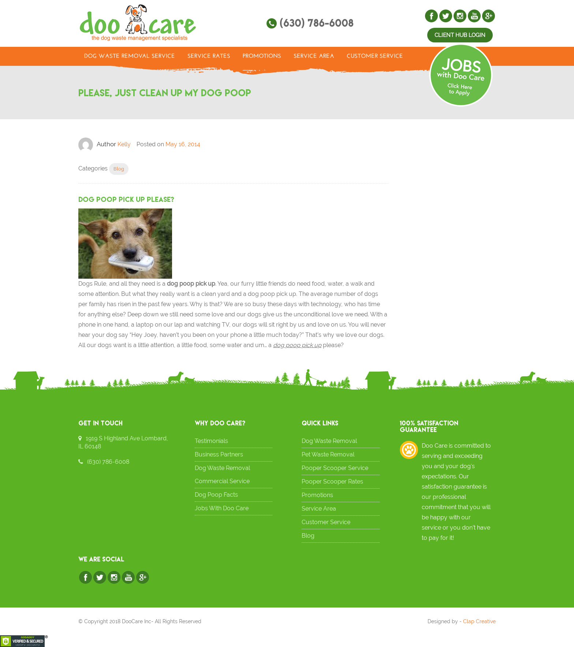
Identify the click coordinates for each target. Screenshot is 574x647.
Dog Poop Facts (216, 494)
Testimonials (211, 440)
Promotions (262, 56)
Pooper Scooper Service (335, 467)
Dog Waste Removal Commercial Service (222, 474)
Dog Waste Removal (329, 440)
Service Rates (208, 56)
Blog (118, 169)
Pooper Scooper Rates (332, 481)
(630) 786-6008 (317, 22)
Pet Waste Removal (328, 454)
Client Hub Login (460, 35)
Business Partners (219, 454)
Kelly (124, 144)
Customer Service (375, 56)
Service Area (314, 56)
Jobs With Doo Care (222, 508)
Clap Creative (479, 621)
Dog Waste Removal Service (129, 56)
